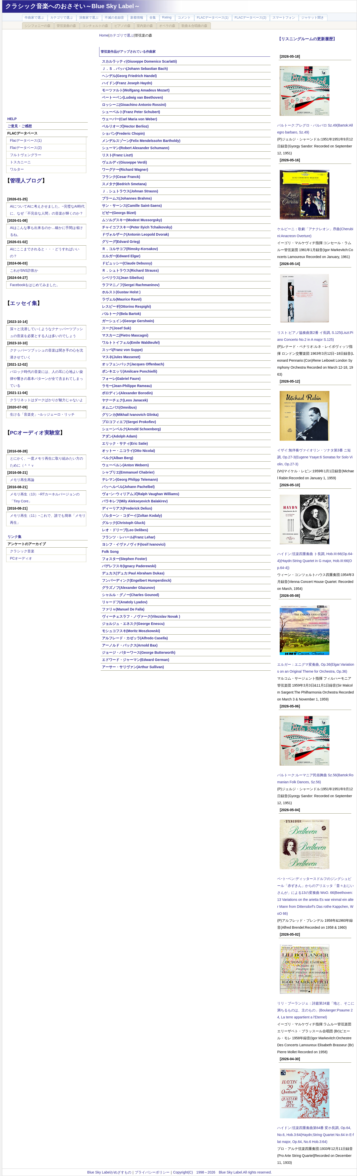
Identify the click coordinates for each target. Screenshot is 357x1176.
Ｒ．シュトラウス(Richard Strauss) (130, 270)
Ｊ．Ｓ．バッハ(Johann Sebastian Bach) (135, 69)
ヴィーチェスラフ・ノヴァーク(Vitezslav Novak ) (141, 616)
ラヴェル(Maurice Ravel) (121, 299)
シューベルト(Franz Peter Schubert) (131, 112)
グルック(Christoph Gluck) (123, 523)
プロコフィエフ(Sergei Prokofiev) (129, 422)
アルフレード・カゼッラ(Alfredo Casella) (135, 638)
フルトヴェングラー (25, 155)
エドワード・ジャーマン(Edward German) (135, 660)
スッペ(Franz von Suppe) (122, 350)
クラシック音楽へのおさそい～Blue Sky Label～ (72, 6)
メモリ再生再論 (22, 480)
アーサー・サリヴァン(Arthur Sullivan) (133, 667)
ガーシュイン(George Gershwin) (128, 321)
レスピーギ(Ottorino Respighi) (126, 306)
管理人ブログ (26, 180)
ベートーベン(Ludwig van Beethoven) (132, 97)
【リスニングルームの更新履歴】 (307, 39)
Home (103, 35)
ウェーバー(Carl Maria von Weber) (129, 119)
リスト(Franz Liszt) (117, 155)
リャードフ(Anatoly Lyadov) (124, 602)
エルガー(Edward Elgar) (121, 256)
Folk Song (110, 552)
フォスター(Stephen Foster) (124, 559)
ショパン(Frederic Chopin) (123, 133)
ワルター (17, 169)
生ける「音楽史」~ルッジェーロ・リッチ (42, 414)
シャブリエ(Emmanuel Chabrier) (128, 472)
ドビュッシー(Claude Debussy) (127, 263)
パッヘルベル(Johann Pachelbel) (128, 487)
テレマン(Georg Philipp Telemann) (130, 479)
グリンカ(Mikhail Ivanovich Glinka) (130, 415)
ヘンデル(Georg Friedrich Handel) (129, 76)
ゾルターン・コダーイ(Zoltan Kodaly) (132, 516)
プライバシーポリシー (152, 1172)
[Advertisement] (47, 70)
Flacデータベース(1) (26, 140)
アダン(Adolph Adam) (119, 436)
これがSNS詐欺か (24, 270)
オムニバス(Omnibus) (119, 407)
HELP (12, 119)
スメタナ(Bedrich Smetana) (124, 184)
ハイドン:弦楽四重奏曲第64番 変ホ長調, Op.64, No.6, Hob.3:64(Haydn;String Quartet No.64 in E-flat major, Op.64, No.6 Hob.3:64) (315, 1135)
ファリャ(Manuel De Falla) (123, 609)
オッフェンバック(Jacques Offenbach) (133, 364)
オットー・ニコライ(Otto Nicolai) (128, 451)
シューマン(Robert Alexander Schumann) (135, 148)
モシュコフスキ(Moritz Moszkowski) (131, 631)
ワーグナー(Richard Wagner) (125, 170)
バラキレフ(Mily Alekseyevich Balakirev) (135, 501)
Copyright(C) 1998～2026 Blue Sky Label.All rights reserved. (222, 1172)
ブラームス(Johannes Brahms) (127, 198)
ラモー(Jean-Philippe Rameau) (127, 386)
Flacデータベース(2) (26, 148)
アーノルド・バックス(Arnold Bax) (130, 645)
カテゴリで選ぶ (121, 35)
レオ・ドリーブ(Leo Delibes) (125, 530)
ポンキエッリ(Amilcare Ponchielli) (129, 371)
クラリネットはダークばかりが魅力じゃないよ (46, 400)
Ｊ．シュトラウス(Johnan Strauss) (130, 191)
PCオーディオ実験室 (35, 433)
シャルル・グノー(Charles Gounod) (130, 595)
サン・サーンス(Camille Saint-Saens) (132, 206)
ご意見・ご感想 (19, 126)
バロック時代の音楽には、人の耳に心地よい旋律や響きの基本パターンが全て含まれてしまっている (46, 379)
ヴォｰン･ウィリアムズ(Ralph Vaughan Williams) (140, 494)
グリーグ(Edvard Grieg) (121, 242)
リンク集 (14, 537)
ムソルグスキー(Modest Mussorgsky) (132, 220)
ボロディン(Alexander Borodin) (127, 393)
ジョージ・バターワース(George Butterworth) (139, 652)
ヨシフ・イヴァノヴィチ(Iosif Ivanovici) (134, 544)
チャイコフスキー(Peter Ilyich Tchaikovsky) (137, 227)
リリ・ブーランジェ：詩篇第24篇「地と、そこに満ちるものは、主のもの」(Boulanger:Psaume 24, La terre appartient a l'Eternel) (315, 1010)
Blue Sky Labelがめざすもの (109, 1172)
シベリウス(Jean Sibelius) (123, 278)
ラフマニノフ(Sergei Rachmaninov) (131, 285)
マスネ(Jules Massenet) (121, 357)
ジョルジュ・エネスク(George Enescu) (133, 624)
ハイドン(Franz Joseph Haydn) (127, 83)
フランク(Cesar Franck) (121, 177)
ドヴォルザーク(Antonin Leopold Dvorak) (135, 234)
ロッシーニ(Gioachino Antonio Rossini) (134, 105)
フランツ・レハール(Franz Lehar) (128, 537)
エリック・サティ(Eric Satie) (125, 443)
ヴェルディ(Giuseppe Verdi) (124, 162)
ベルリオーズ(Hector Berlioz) (125, 126)
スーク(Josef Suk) (116, 328)
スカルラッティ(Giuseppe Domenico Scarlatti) (139, 61)
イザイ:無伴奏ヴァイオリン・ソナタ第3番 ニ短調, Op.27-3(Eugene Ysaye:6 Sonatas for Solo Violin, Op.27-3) (315, 457)
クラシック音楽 (22, 551)
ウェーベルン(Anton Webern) (125, 465)
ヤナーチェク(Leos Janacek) (125, 400)
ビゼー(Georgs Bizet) (119, 213)
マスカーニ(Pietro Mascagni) (125, 335)
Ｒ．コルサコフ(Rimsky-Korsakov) (130, 249)
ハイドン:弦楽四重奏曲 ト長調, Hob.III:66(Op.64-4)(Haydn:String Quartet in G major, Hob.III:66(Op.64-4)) (315, 561)
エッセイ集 (23, 303)
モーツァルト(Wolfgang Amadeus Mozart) (136, 90)
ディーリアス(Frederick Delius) (127, 508)
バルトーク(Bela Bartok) (121, 314)
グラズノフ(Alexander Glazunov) (128, 588)
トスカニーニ (20, 162)
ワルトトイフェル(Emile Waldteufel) (131, 343)
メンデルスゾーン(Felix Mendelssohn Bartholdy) (141, 141)
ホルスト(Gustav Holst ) (121, 292)
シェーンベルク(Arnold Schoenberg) (131, 429)
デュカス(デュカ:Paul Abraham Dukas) (133, 573)
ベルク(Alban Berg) (117, 458)
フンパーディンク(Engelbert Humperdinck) (136, 580)
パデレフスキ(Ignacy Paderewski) (129, 566)
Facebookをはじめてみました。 (35, 285)
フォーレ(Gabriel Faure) (121, 379)
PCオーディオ (21, 558)
